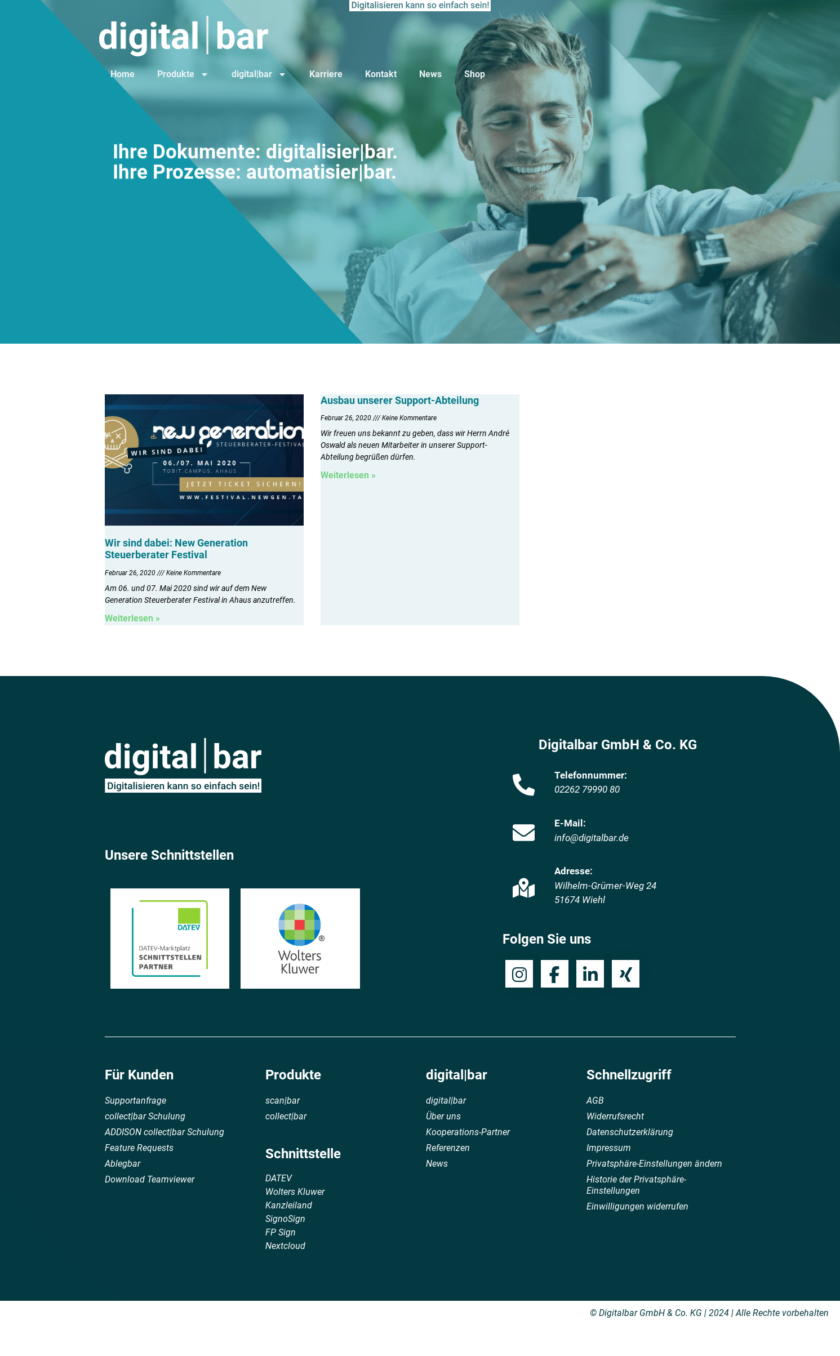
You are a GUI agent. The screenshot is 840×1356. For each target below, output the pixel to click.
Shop (474, 74)
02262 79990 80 (587, 789)
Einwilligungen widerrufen (637, 1206)
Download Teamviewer (149, 1179)
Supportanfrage (135, 1100)
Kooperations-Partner (468, 1132)
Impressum (608, 1147)
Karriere (326, 74)
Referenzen (448, 1147)
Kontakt (381, 74)
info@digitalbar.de (591, 837)
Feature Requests (139, 1147)
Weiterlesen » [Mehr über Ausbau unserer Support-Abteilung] (348, 475)
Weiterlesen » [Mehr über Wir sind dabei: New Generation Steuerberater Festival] (132, 618)
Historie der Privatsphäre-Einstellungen (636, 1185)
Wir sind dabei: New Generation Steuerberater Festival (176, 549)
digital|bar (259, 74)
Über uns (443, 1116)
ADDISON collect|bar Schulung (164, 1132)
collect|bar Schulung (145, 1116)
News (430, 74)
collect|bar (285, 1116)
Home (122, 74)
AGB (595, 1100)
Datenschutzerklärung (629, 1132)
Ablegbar (122, 1163)
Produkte (183, 74)
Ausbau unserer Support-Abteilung (400, 400)
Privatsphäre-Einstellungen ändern (654, 1163)
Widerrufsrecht (615, 1116)
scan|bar (282, 1100)
